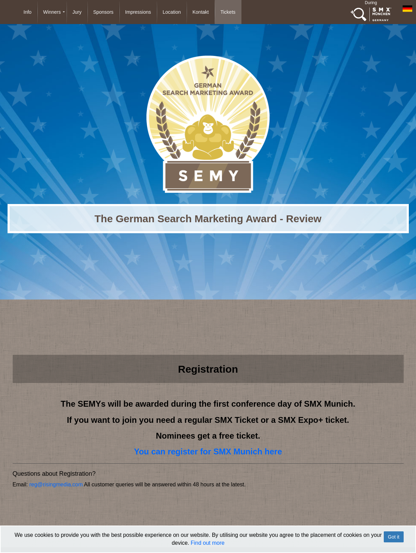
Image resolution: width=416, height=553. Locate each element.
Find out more (208, 543)
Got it (393, 537)
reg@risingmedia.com (56, 484)
